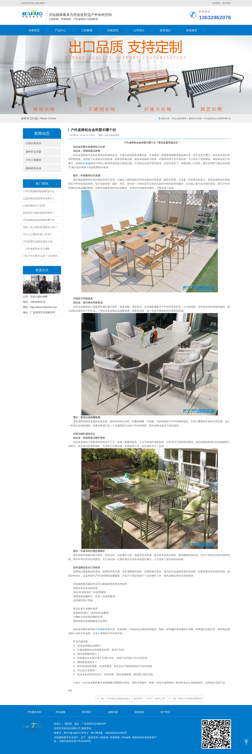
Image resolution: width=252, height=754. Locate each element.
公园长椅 (103, 737)
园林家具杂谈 (33, 168)
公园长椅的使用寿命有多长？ (39, 198)
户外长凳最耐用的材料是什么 (39, 191)
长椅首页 (34, 30)
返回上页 (160, 698)
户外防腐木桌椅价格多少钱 (37, 241)
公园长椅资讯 (33, 143)
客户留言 (227, 3)
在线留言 (191, 30)
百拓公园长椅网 (179, 118)
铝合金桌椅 (86, 163)
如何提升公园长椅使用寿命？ (39, 212)
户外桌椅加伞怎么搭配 (36, 248)
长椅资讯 (112, 30)
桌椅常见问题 (195, 118)
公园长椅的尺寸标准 (34, 205)
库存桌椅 (60, 712)
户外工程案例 (33, 159)
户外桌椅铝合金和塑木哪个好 (39, 220)
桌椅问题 (113, 712)
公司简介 (139, 30)
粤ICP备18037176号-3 (76, 732)
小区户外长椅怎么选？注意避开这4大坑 (42, 255)
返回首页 (138, 698)
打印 (149, 698)
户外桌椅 (100, 629)
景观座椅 (115, 737)
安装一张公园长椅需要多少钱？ (40, 227)
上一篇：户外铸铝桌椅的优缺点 (113, 698)
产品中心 (60, 30)
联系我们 (216, 3)
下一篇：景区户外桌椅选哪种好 (186, 698)
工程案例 (86, 30)
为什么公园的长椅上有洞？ (37, 234)
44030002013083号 (116, 732)
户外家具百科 (34, 712)
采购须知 (139, 712)
